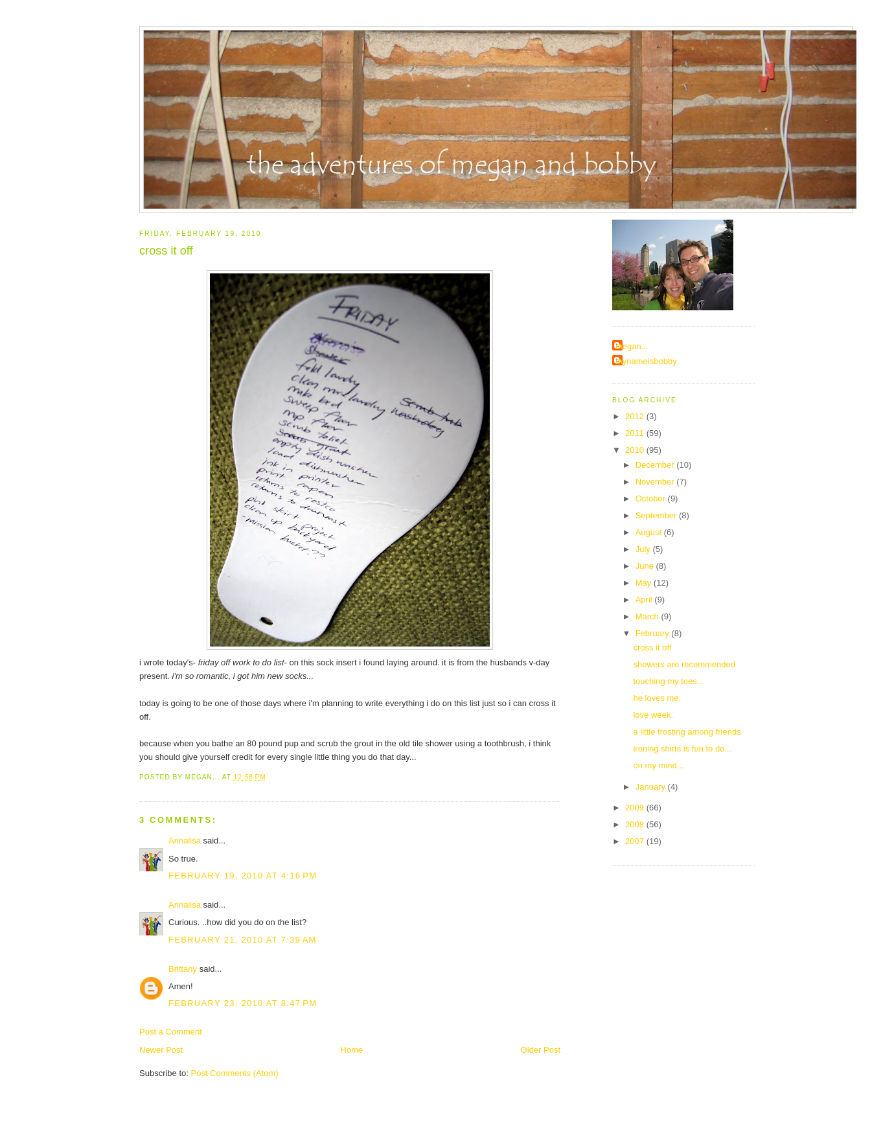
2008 (636, 824)
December (656, 465)
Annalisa (184, 840)
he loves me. (657, 698)
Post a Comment (170, 1032)
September (657, 515)
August (650, 532)
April (645, 599)
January (652, 787)
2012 (636, 416)
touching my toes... (668, 681)
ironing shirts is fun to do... (682, 748)
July (644, 549)
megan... (631, 346)
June (646, 566)
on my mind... (658, 765)
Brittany (182, 969)
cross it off (166, 250)
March (648, 616)
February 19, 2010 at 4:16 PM (242, 875)
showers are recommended (684, 664)
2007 (636, 841)
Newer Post (161, 1050)
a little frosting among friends (686, 732)
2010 (636, 450)
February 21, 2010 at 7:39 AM (242, 940)
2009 (636, 807)
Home (352, 1050)
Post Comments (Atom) (235, 1073)
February (654, 633)
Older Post (540, 1050)
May (645, 583)
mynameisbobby (646, 361)
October (652, 498)
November (656, 482)
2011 (636, 433)
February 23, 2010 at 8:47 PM (242, 1003)
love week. (652, 715)
